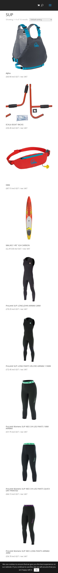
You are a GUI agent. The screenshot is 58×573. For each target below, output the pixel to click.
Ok (36, 570)
